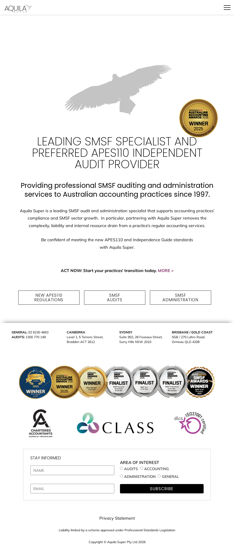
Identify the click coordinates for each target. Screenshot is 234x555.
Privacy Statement (117, 518)
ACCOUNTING (156, 468)
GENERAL (170, 476)
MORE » (165, 270)
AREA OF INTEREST (139, 463)
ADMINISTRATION (140, 476)
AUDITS (131, 468)
